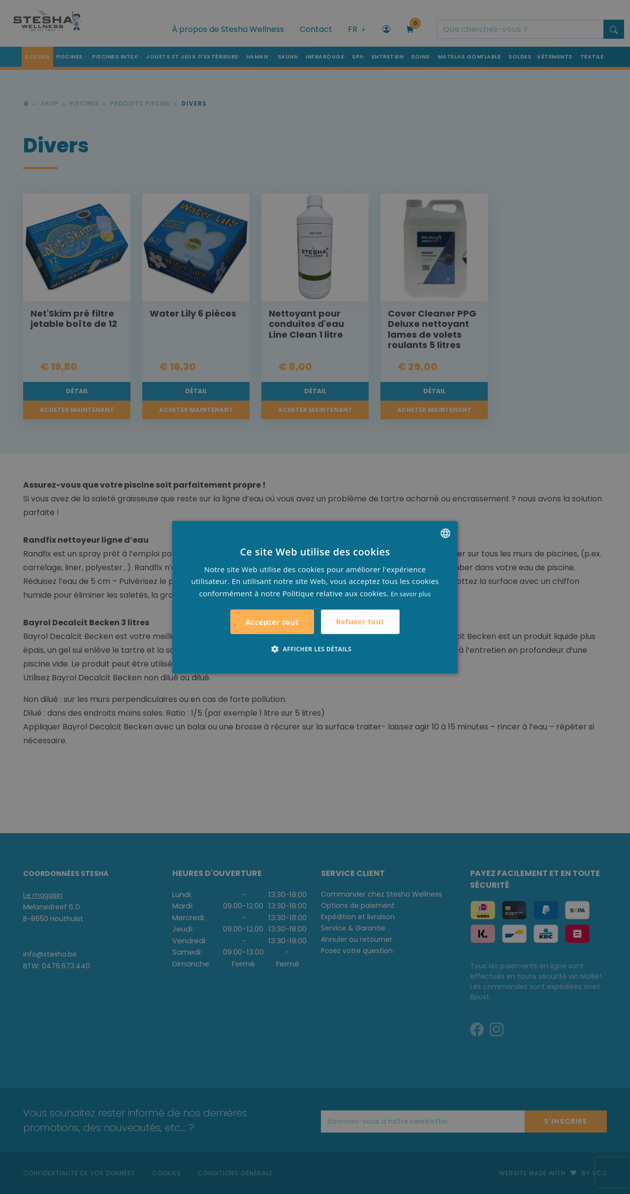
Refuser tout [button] (360, 621)
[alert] (315, 597)
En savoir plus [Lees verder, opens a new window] (411, 594)
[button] (315, 649)
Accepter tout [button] (272, 622)
